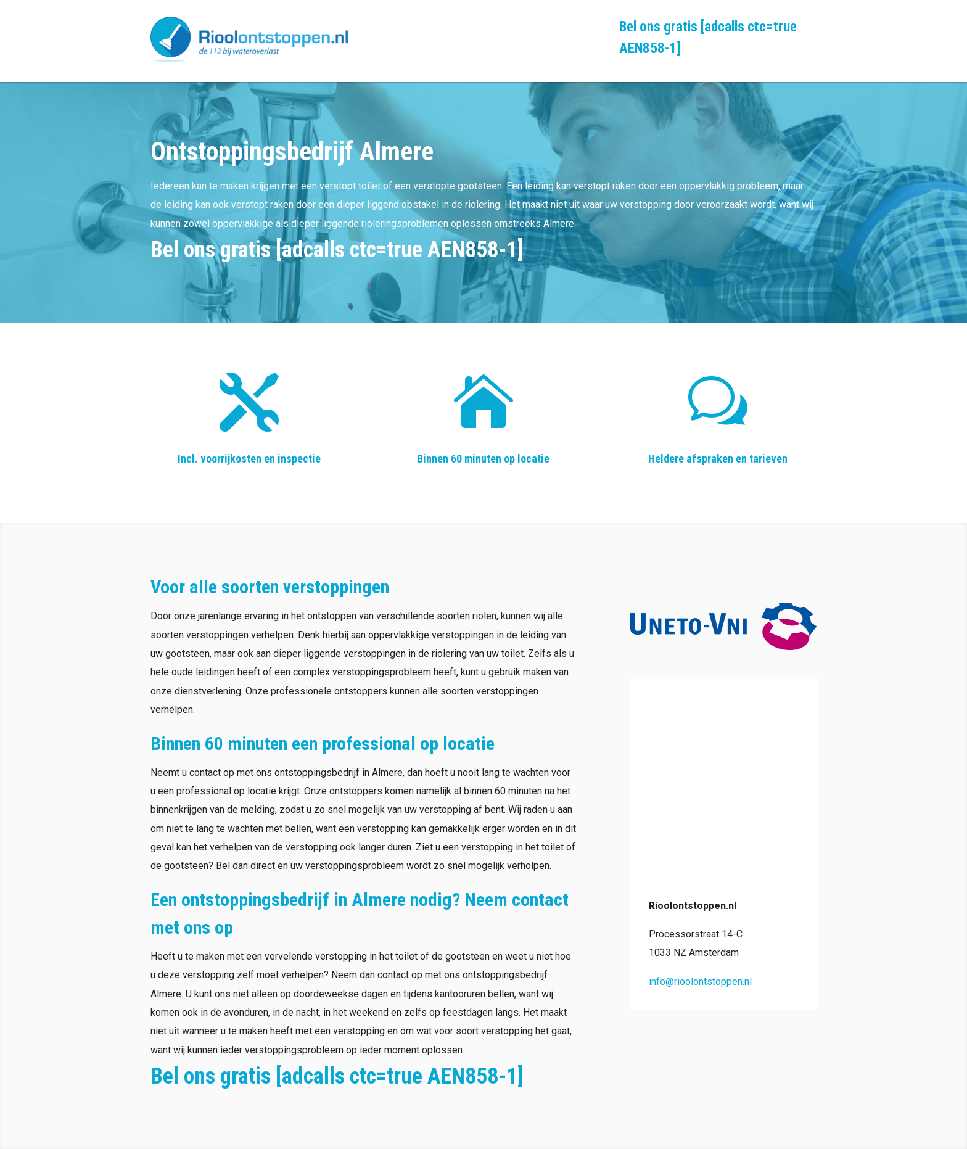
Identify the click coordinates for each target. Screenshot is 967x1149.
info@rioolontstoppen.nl (700, 981)
